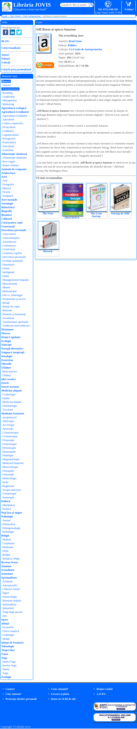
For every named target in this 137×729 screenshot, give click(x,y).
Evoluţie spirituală (13, 260)
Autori (5, 54)
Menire (6, 287)
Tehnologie (7, 646)
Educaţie (6, 344)
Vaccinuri (8, 409)
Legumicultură (11, 134)
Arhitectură (8, 173)
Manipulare (9, 505)
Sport (4, 619)
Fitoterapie (8, 440)
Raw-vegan (9, 161)
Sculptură (8, 195)
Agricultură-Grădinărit (15, 111)
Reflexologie (10, 478)
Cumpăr (47, 65)
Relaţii (6, 302)
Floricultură (9, 127)
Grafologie (8, 634)
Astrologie (7, 203)
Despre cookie (105, 688)
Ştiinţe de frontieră (12, 642)
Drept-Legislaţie (10, 337)
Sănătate (6, 566)
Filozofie (6, 363)
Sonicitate (7, 573)
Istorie (5, 382)
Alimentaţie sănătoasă (14, 153)
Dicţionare (7, 329)
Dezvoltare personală (13, 230)
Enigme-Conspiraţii (13, 352)
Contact (10, 688)
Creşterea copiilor (12, 253)
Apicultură (8, 119)
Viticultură (8, 146)
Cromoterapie (10, 436)
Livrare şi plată (60, 693)
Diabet (6, 398)
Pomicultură (9, 142)
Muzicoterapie (10, 466)
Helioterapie (9, 447)
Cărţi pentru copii (11, 222)
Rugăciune (8, 486)
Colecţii (5, 62)
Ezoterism (7, 360)
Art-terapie (9, 424)
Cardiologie (9, 394)
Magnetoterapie (11, 459)
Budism (7, 539)
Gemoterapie (10, 444)
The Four (47, 213)
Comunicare (9, 245)
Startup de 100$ (120, 213)
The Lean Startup (96, 215)
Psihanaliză (9, 524)
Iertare (6, 268)
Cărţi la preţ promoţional (16, 69)
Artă (4, 176)
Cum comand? (59, 688)
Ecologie (6, 341)
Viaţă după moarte (13, 611)
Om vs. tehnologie (13, 295)
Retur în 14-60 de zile (63, 698)
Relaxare (7, 310)
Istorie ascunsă (10, 386)
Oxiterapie (8, 474)
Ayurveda (8, 428)
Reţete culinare (11, 165)
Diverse (5, 333)
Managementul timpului (16, 279)
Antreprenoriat (11, 88)
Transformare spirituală (15, 321)
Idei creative (8, 379)
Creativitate (9, 249)
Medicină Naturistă (12, 413)
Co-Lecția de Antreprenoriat (85, 49)
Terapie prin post (12, 489)
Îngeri (6, 592)
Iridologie (8, 455)
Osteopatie (8, 470)
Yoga (4, 657)
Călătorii (6, 218)
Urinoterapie (9, 493)
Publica (72, 45)
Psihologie (7, 516)
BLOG (5, 41)
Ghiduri (6, 367)
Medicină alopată (11, 390)
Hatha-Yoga (9, 661)
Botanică (6, 214)
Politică (5, 501)
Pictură (6, 191)
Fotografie (8, 184)
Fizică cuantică (11, 631)
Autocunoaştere (11, 237)
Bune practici (10, 371)
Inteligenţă (8, 272)
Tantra (6, 669)
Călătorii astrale (11, 589)
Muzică (7, 188)
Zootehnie (8, 150)
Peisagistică (9, 138)
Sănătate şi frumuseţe (14, 314)
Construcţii (8, 226)
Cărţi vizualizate (11, 47)
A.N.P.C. (102, 693)
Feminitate (8, 264)
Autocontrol (9, 234)
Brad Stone (75, 41)
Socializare (9, 318)
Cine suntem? (13, 693)
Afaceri (5, 81)
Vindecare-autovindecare (16, 325)
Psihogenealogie (11, 528)
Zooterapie (8, 497)
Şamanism (8, 608)
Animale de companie (14, 169)
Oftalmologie (10, 405)
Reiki (6, 482)
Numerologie (10, 596)
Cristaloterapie (11, 432)
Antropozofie (10, 585)
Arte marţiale (9, 199)
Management (10, 100)
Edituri (5, 58)
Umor (4, 654)
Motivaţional (10, 291)
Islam (6, 550)
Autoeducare (10, 241)
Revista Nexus (9, 562)
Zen (5, 615)
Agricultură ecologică (14, 108)
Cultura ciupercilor (13, 123)
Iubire (6, 276)
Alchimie (8, 581)
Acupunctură (10, 417)
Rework (48, 251)
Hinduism (8, 547)
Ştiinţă (5, 623)
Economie (8, 627)
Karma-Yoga (10, 665)
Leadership (9, 96)
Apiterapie (8, 421)
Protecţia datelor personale (21, 698)
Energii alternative (12, 348)
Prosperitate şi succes (14, 298)
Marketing (8, 104)
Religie (5, 535)
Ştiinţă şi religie (11, 558)
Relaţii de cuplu (11, 306)
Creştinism (8, 543)
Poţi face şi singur (11, 512)
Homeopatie (9, 451)
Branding (8, 92)
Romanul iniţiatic (12, 600)
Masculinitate (10, 283)
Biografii (6, 211)
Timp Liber (8, 650)
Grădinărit (8, 131)
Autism (7, 520)
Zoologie (6, 676)
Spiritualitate (9, 577)
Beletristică (8, 207)
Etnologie (7, 356)
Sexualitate (7, 569)
